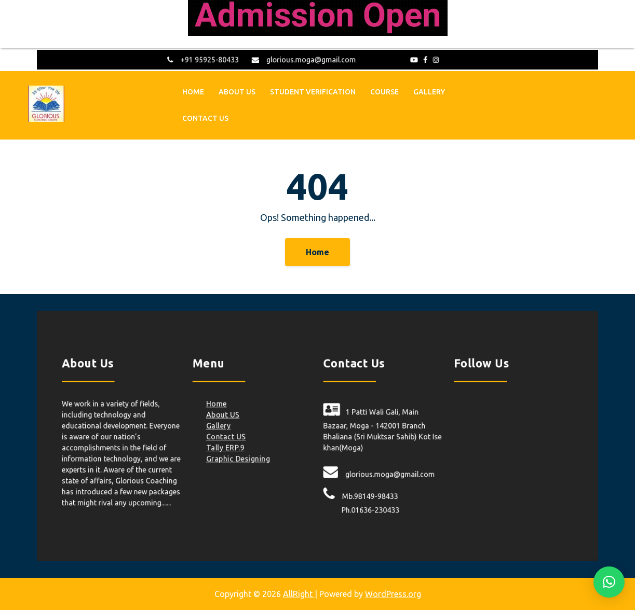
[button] (609, 582)
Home (193, 91)
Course (384, 91)
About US (237, 91)
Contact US (205, 117)
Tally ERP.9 (235, 446)
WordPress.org (393, 594)
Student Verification (313, 91)
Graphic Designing (246, 456)
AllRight (299, 594)
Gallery (429, 91)
